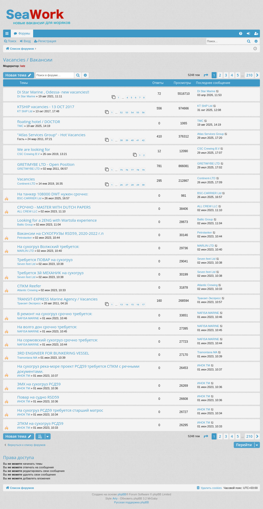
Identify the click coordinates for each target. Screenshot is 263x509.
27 (127, 184)
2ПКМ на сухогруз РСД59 (40, 423)
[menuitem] (241, 33)
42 (143, 140)
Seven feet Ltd (26, 263)
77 (132, 169)
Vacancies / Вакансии (27, 59)
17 (143, 304)
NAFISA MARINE (28, 318)
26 (121, 184)
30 (143, 184)
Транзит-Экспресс (29, 303)
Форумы (24, 33)
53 (127, 112)
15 (132, 304)
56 (143, 112)
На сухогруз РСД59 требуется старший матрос (60, 410)
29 (137, 184)
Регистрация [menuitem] (257, 34)
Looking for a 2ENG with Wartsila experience (57, 220)
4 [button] (232, 75)
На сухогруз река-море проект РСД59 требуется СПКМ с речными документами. (78, 369)
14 (127, 304)
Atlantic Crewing (27, 290)
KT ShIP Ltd (24, 111)
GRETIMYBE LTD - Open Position (45, 164)
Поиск (12, 41)
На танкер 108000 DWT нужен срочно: (52, 193)
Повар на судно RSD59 (38, 397)
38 (121, 140)
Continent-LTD (26, 183)
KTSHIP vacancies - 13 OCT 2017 (45, 106)
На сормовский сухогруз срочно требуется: (57, 339)
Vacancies (26, 179)
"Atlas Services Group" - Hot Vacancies (51, 134)
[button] (206, 75)
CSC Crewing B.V (28, 154)
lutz (22, 65)
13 (121, 304)
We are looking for (33, 149)
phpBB (122, 494)
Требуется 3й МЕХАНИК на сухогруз (50, 272)
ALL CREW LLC (27, 211)
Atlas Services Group (210, 133)
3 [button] (226, 75)
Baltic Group (25, 224)
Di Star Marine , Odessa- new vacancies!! (53, 91)
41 (137, 140)
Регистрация (47, 41)
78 (137, 169)
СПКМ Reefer (29, 285)
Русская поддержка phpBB (131, 502)
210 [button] (249, 75)
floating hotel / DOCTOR (38, 121)
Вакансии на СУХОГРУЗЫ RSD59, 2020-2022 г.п (60, 233)
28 (132, 184)
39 (127, 140)
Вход (27, 41)
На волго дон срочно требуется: (47, 326)
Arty (115, 498)
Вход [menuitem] (249, 34)
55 (137, 112)
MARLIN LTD (25, 250)
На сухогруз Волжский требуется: (48, 246)
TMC (20, 125)
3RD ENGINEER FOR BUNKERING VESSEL (53, 353)
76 (127, 169)
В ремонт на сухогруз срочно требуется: (54, 313)
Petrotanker (24, 237)
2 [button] (220, 75)
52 (121, 112)
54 (132, 112)
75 (121, 169)
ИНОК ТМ (23, 375)
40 (132, 140)
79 (143, 169)
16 (137, 304)
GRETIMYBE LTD (28, 168)
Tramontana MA (27, 357)
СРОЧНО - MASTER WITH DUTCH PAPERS (54, 207)
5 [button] (238, 75)
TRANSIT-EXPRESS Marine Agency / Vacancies (57, 298)
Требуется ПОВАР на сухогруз (45, 259)
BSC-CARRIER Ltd (29, 198)
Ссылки (8, 34)
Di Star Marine (26, 96)
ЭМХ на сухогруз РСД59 (39, 383)
